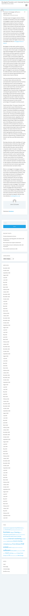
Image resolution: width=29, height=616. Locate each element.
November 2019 (6, 434)
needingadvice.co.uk (15, 196)
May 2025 (5, 282)
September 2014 (6, 515)
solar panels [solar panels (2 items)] (14, 550)
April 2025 (5, 284)
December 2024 (6, 294)
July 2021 (5, 387)
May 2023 (5, 334)
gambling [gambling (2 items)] (5, 536)
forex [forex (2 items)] (13, 534)
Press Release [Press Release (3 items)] (16, 544)
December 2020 (6, 403)
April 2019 (5, 451)
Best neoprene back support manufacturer (12, 242)
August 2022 (5, 356)
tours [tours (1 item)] (4, 553)
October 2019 (6, 437)
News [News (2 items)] (10, 544)
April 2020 (5, 422)
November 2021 (6, 377)
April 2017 (5, 501)
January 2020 (6, 429)
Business (11, 211)
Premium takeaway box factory (9, 236)
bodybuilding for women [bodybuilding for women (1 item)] (19, 529)
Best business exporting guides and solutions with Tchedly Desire (13, 239)
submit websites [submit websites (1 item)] (19, 550)
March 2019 (5, 453)
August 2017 (5, 491)
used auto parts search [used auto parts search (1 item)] (13, 555)
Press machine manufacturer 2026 (10, 248)
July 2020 (5, 415)
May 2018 (5, 475)
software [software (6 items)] (7, 550)
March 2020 (5, 425)
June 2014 (5, 518)
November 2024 (6, 296)
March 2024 (5, 311)
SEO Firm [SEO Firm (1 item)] (16, 547)
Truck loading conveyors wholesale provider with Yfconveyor (13, 245)
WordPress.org (6, 571)
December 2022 (6, 346)
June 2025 (5, 280)
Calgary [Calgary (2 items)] (12, 532)
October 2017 (6, 487)
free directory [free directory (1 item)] (17, 534)
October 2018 (6, 465)
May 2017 (5, 498)
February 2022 (6, 370)
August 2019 (5, 441)
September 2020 (6, 410)
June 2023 (5, 332)
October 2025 (6, 270)
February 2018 (6, 482)
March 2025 (5, 287)
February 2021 (6, 399)
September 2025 (6, 272)
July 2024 (5, 301)
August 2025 (5, 275)
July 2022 (5, 358)
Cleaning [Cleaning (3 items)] (16, 532)
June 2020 (5, 418)
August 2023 (5, 327)
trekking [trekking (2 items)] (11, 553)
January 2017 (6, 508)
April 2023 (5, 337)
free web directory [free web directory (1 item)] (22, 534)
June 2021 (5, 389)
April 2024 (5, 308)
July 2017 (5, 494)
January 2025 (6, 292)
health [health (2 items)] (12, 536)
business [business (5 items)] (6, 532)
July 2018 (5, 470)
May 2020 (5, 420)
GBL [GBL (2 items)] (9, 536)
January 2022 (6, 372)
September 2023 (6, 325)
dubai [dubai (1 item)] (20, 532)
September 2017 (6, 489)
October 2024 (6, 299)
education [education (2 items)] (5, 534)
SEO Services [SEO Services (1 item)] (21, 547)
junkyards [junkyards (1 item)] (4, 541)
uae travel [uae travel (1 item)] (14, 553)
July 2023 (5, 330)
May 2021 (5, 391)
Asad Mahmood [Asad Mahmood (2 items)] (19, 528)
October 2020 (6, 408)
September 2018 (6, 468)
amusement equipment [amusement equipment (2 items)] (9, 528)
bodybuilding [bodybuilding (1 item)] (13, 529)
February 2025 (6, 289)
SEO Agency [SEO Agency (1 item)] (13, 547)
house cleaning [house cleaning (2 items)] (17, 536)
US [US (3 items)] (9, 555)
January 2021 (6, 401)
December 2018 (6, 460)
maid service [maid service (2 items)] (10, 541)
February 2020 (6, 427)
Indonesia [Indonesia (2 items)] (5, 539)
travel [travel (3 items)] (7, 553)
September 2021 (6, 382)
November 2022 (6, 349)
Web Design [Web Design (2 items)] (20, 555)
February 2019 (6, 456)
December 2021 (6, 375)
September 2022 (6, 353)
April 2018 (5, 477)
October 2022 (6, 351)
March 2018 (5, 479)
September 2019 (6, 439)
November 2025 (6, 268)
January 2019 (6, 458)
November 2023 (6, 320)
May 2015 (5, 510)
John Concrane (14, 204)
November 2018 (6, 463)
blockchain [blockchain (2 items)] (8, 529)
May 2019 (5, 449)
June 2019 (5, 446)
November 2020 (6, 406)
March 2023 (5, 339)
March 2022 (5, 368)
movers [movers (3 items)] (15, 541)
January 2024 (6, 315)
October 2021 (6, 380)
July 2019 (5, 444)
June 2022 (5, 360)
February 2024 (6, 313)
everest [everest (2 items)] (10, 534)
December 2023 (6, 318)
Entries (5, 566)
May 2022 (5, 363)
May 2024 (5, 306)
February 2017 (6, 506)
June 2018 (5, 472)
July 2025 (5, 277)
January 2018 (6, 484)
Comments (6, 569)
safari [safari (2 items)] (10, 547)
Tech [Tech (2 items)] (23, 550)
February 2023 (6, 341)
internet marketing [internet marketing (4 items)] (15, 538)
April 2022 (5, 365)
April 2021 (5, 394)
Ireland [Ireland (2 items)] (23, 539)
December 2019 (6, 432)
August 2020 (5, 413)
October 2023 (6, 322)
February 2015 (6, 513)
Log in (4, 564)
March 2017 (5, 503)
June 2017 (5, 496)
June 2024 (5, 303)
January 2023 (6, 344)
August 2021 (5, 384)
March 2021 (5, 396)
